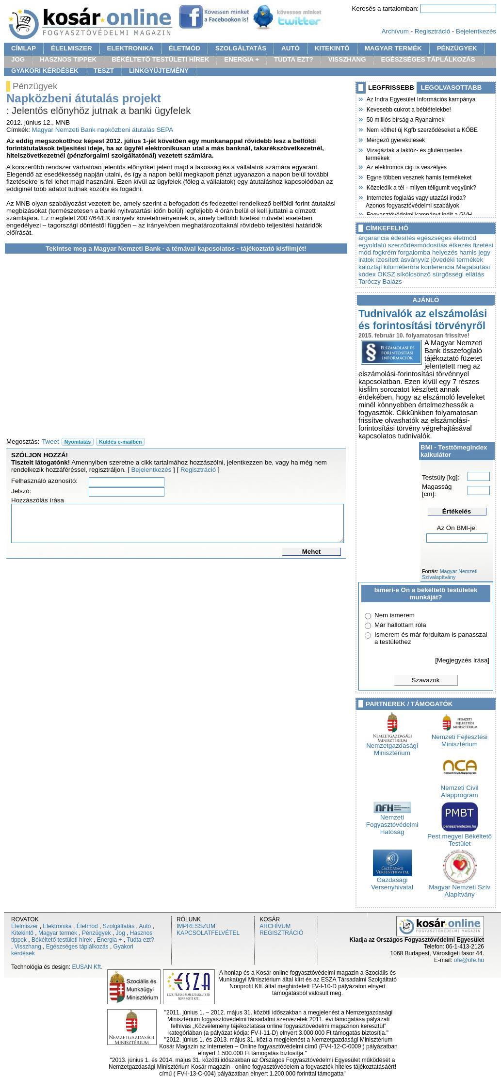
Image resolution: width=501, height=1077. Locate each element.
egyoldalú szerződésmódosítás (402, 245)
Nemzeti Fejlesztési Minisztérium (460, 737)
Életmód (87, 926)
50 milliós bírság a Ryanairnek (405, 119)
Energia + (109, 939)
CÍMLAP (23, 48)
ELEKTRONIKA (130, 48)
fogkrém (384, 252)
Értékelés (456, 511)
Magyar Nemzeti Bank (64, 129)
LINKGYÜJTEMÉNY (159, 70)
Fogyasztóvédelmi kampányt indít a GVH (419, 214)
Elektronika (57, 926)
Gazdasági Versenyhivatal (392, 880)
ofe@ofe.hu (469, 960)
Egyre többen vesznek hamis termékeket (418, 176)
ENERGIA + (241, 59)
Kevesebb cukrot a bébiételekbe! (408, 108)
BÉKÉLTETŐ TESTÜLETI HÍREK (160, 59)
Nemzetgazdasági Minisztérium (392, 746)
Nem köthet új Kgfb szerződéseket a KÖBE (422, 129)
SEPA (165, 129)
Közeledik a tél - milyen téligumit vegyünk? (421, 187)
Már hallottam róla (400, 624)
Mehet (311, 551)
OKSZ (386, 274)
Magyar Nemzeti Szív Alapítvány (459, 888)
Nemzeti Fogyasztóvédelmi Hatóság (392, 822)
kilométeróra (401, 267)
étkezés (460, 245)
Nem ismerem (394, 615)
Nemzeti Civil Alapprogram (460, 788)
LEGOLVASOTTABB (451, 87)
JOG (18, 59)
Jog (120, 933)
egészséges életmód (446, 237)
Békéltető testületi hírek (62, 939)
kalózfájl (370, 267)
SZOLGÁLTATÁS (240, 48)
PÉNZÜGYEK (457, 48)
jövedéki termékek (457, 259)
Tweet (50, 441)
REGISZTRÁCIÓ (281, 933)
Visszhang (28, 946)
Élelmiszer (24, 926)
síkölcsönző (414, 274)
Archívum (395, 31)
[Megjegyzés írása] (462, 660)
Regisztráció (432, 31)
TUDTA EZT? (293, 59)
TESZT (104, 70)
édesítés (403, 237)
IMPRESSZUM (196, 926)
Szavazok (426, 680)
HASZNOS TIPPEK (68, 59)
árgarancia (373, 237)
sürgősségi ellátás (459, 274)
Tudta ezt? (140, 939)
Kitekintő (22, 933)
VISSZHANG (347, 59)
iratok (366, 259)
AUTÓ (290, 48)
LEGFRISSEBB (391, 87)
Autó (145, 926)
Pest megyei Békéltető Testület (459, 837)
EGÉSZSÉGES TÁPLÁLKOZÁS (428, 59)
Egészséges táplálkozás (77, 946)
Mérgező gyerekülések (395, 139)
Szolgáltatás (118, 926)
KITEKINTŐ (332, 48)
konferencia (437, 267)
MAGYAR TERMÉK (393, 48)
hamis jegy (474, 252)
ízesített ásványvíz (402, 259)
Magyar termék (57, 933)
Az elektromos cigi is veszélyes (406, 166)
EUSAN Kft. (87, 967)
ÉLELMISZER (71, 48)
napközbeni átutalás (126, 129)
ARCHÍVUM (275, 926)
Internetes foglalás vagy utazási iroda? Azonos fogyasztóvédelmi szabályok (416, 200)
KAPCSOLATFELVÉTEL (208, 933)
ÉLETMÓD (184, 48)
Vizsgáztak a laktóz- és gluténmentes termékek (414, 153)
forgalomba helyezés (428, 252)
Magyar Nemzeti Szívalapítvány (449, 574)
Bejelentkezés (476, 31)
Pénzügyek (96, 933)
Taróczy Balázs (380, 281)
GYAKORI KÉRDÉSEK (45, 70)
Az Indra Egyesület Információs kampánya (420, 98)
